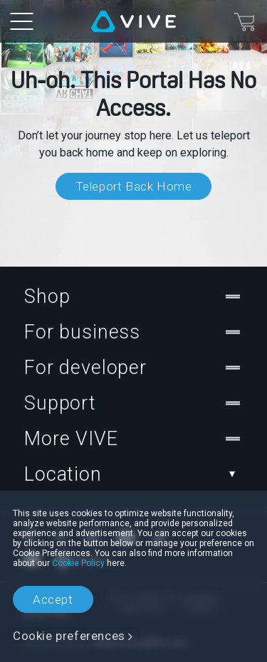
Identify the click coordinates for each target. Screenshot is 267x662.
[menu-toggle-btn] (21, 21)
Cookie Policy (78, 563)
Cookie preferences (69, 636)
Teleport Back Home (133, 186)
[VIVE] (133, 21)
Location (133, 474)
